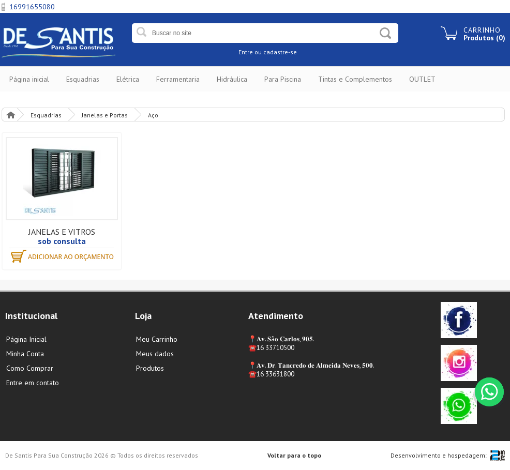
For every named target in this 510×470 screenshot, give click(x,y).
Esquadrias (46, 115)
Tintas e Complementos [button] (355, 79)
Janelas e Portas (105, 115)
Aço (153, 115)
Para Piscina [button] (282, 79)
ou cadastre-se (275, 52)
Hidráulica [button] (232, 79)
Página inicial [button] (29, 79)
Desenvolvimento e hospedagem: (439, 455)
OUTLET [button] (422, 79)
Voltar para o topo (294, 455)
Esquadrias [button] (82, 79)
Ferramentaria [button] (178, 79)
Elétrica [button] (127, 79)
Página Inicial (10, 115)
